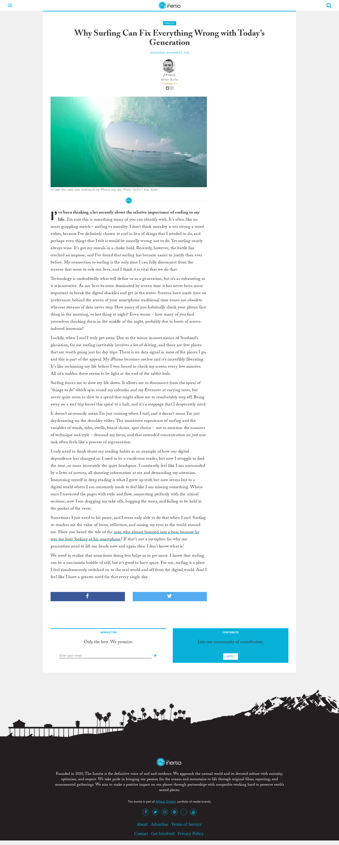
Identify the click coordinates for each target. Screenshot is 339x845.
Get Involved (162, 833)
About (141, 824)
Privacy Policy (191, 833)
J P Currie (169, 75)
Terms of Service (186, 824)
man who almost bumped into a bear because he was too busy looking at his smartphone (125, 536)
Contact (141, 833)
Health (169, 23)
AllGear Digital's (165, 802)
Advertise (159, 824)
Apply (230, 656)
